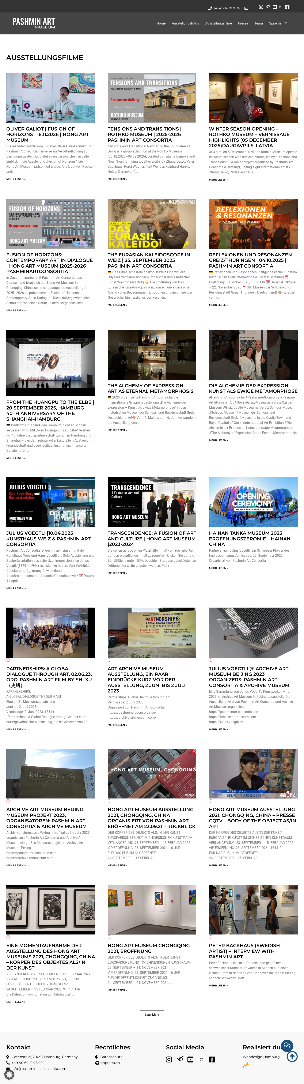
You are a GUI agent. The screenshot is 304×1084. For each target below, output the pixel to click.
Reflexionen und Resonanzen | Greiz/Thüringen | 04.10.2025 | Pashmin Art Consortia (252, 260)
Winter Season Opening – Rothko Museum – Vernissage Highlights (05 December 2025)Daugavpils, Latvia (249, 137)
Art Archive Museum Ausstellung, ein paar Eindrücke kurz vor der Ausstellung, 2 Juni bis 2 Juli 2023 (147, 680)
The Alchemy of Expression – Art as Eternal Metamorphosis (151, 388)
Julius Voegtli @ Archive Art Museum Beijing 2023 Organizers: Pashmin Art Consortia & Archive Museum (249, 677)
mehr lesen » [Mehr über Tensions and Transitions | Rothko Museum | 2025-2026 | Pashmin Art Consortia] (117, 179)
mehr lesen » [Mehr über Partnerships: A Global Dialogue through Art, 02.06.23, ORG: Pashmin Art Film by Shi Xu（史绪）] (16, 729)
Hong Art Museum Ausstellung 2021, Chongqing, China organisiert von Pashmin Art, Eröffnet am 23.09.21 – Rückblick (151, 818)
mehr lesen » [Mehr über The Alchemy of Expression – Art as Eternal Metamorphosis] (117, 430)
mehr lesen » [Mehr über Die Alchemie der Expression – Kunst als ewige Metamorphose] (218, 440)
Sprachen (278, 23)
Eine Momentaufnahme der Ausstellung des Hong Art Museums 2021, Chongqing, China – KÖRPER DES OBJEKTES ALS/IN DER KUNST (50, 957)
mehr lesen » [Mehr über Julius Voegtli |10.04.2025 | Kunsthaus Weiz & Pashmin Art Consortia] (16, 588)
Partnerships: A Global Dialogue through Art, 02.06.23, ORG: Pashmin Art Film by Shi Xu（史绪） (49, 677)
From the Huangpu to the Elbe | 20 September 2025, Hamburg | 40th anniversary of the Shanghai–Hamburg (50, 410)
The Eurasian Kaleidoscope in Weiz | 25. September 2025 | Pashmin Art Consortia (149, 260)
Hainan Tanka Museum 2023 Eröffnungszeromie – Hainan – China (251, 538)
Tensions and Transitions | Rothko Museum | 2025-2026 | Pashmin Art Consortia (146, 134)
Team (258, 23)
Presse (243, 23)
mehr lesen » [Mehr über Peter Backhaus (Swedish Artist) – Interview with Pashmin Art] (218, 985)
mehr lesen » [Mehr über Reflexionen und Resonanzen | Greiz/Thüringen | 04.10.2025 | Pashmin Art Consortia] (218, 304)
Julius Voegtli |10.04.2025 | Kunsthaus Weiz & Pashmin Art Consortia (48, 538)
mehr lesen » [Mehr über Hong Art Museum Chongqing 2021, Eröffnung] (117, 990)
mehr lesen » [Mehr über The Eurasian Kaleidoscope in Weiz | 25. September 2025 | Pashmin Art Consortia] (117, 304)
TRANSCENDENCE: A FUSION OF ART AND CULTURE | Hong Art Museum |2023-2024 (152, 538)
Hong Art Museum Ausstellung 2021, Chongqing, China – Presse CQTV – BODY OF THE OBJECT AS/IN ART (252, 818)
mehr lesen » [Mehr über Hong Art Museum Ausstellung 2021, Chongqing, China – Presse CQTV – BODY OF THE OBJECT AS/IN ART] (218, 865)
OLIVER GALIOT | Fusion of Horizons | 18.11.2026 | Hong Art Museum (47, 134)
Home (161, 23)
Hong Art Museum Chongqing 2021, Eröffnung (149, 948)
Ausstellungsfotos (185, 23)
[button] (152, 1015)
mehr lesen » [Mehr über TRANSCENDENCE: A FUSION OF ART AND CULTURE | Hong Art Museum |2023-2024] (117, 573)
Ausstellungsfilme (218, 23)
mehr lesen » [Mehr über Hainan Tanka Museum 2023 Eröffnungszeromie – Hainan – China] (218, 568)
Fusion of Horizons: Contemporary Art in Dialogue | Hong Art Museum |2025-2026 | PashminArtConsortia (49, 263)
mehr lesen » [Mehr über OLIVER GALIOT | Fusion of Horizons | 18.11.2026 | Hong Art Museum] (16, 179)
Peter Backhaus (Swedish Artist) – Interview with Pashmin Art (244, 951)
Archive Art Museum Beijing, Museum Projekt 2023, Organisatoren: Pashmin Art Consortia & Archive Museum (46, 818)
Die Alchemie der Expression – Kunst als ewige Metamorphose (253, 388)
